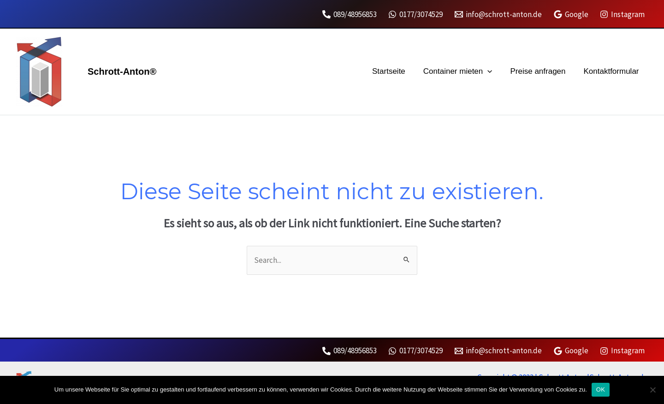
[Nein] (652, 389)
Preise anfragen (541, 71)
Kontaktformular (612, 71)
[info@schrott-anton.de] (498, 14)
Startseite (397, 71)
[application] (493, 71)
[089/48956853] (349, 14)
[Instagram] (622, 14)
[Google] (571, 14)
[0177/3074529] (415, 14)
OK (600, 389)
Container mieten (463, 71)
